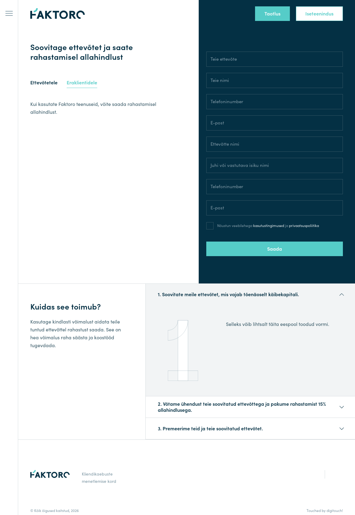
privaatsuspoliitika (304, 225)
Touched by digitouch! (325, 510)
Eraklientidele (82, 83)
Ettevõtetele (44, 83)
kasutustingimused (268, 225)
